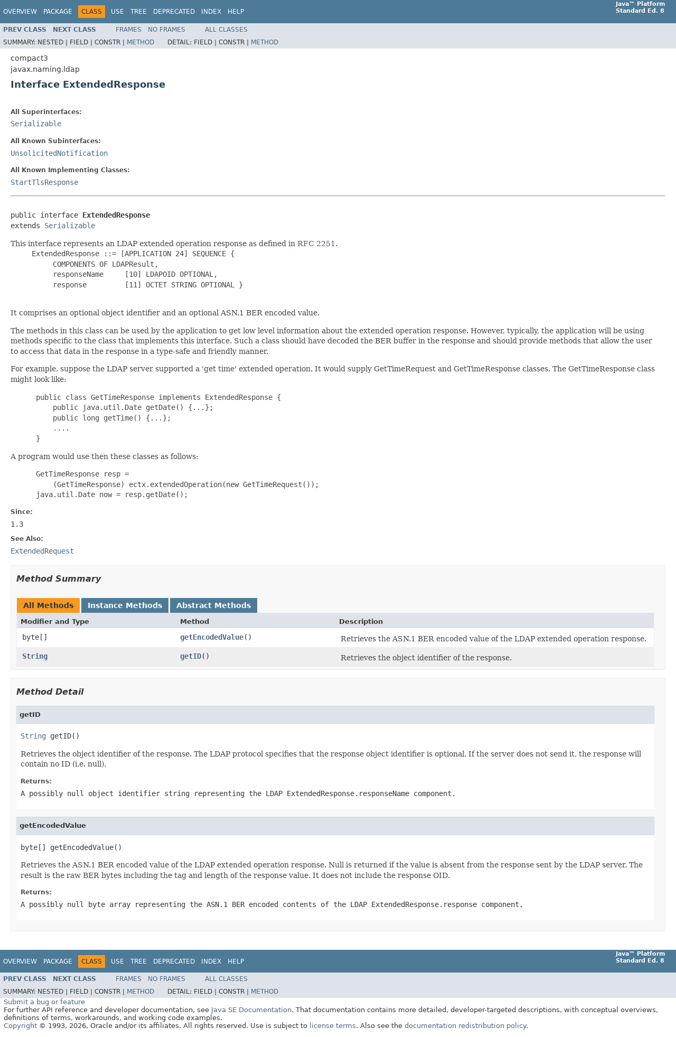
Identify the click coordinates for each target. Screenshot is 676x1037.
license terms (332, 1026)
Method (140, 42)
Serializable (36, 123)
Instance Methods (125, 605)
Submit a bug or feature (44, 1002)
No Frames (166, 29)
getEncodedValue (211, 637)
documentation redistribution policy (465, 1026)
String (35, 656)
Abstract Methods (213, 605)
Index (211, 11)
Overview (20, 11)
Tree (138, 11)
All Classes (226, 29)
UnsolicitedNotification (59, 153)
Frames (129, 29)
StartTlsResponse (44, 182)
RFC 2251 (316, 243)
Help (236, 11)
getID (190, 656)
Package (57, 11)
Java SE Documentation (251, 1010)
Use (117, 11)
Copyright (20, 1026)
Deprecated (174, 11)
